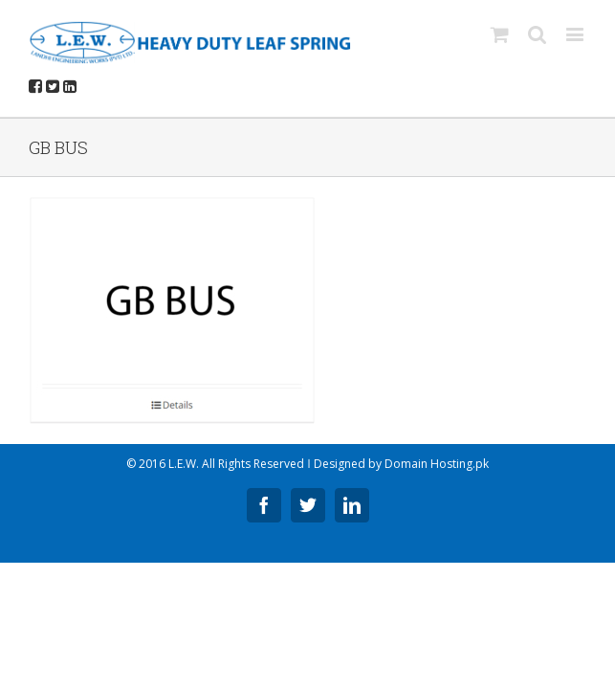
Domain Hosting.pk (436, 464)
